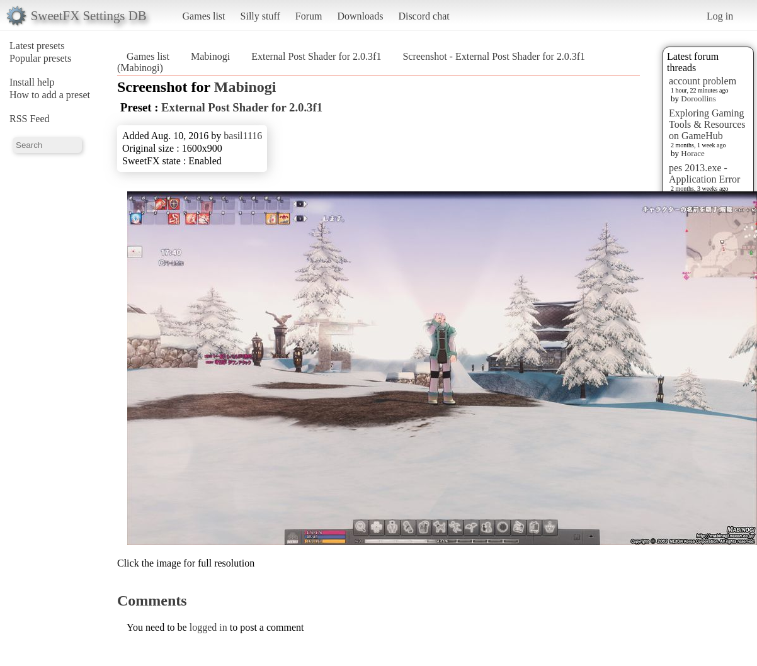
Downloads (360, 16)
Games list (204, 16)
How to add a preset (49, 94)
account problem (702, 81)
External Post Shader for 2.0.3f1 (316, 56)
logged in (208, 627)
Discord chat (423, 16)
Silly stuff (260, 16)
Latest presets (37, 45)
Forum (308, 16)
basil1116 (243, 135)
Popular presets (40, 58)
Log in (720, 16)
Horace (693, 153)
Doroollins (698, 98)
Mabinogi (210, 56)
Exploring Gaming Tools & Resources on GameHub (707, 124)
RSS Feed (29, 118)
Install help (32, 82)
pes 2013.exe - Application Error (704, 173)
